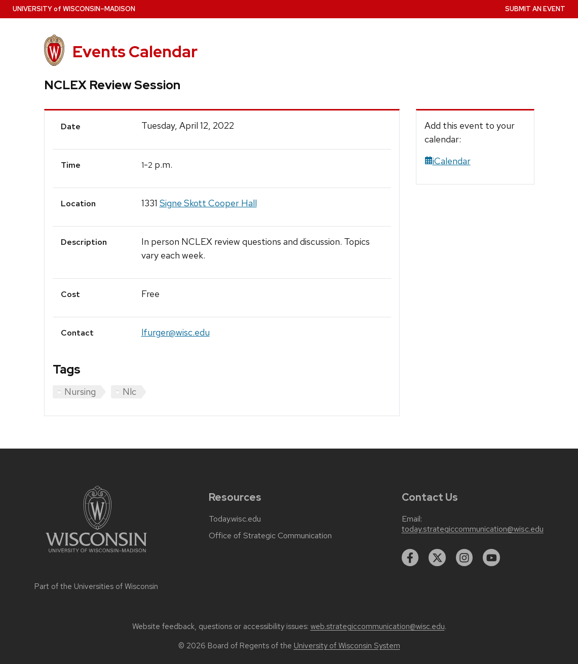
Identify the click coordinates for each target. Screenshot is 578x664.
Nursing (80, 391)
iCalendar (448, 161)
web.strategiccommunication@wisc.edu (378, 626)
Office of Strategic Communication (270, 536)
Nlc (129, 391)
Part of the (96, 586)
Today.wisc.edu (235, 519)
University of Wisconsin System (347, 646)
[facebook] (410, 557)
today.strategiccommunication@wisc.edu (473, 529)
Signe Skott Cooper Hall (208, 203)
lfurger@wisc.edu (175, 332)
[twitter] (437, 557)
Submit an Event (535, 9)
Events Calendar (135, 51)
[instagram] (464, 557)
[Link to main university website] (96, 554)
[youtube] (491, 557)
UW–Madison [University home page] (74, 9)
